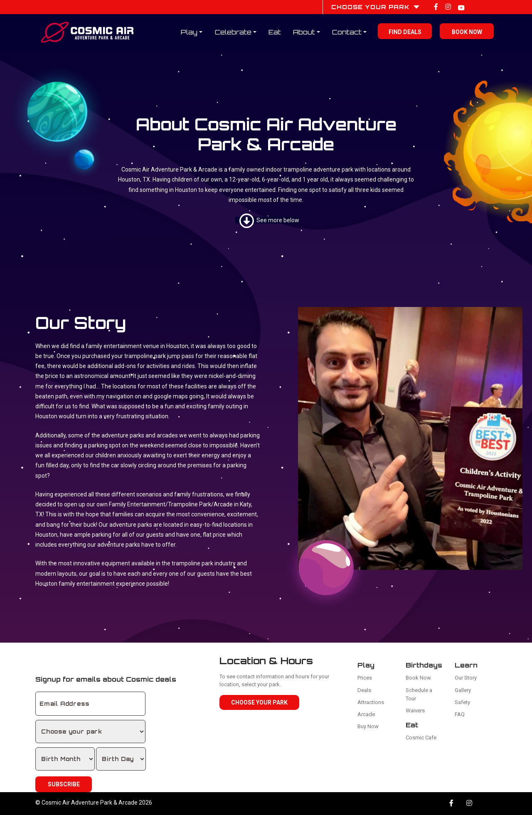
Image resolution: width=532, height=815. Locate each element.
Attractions (370, 702)
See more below (269, 220)
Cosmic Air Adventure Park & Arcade (90, 802)
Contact (347, 32)
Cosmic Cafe (421, 737)
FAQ (460, 714)
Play (189, 32)
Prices (364, 678)
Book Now (467, 32)
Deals (364, 690)
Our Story (466, 678)
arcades (167, 435)
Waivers (415, 710)
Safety (462, 702)
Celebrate (233, 32)
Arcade (366, 714)
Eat (274, 32)
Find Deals (405, 32)
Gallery (463, 690)
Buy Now (368, 726)
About (304, 32)
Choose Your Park (259, 702)
